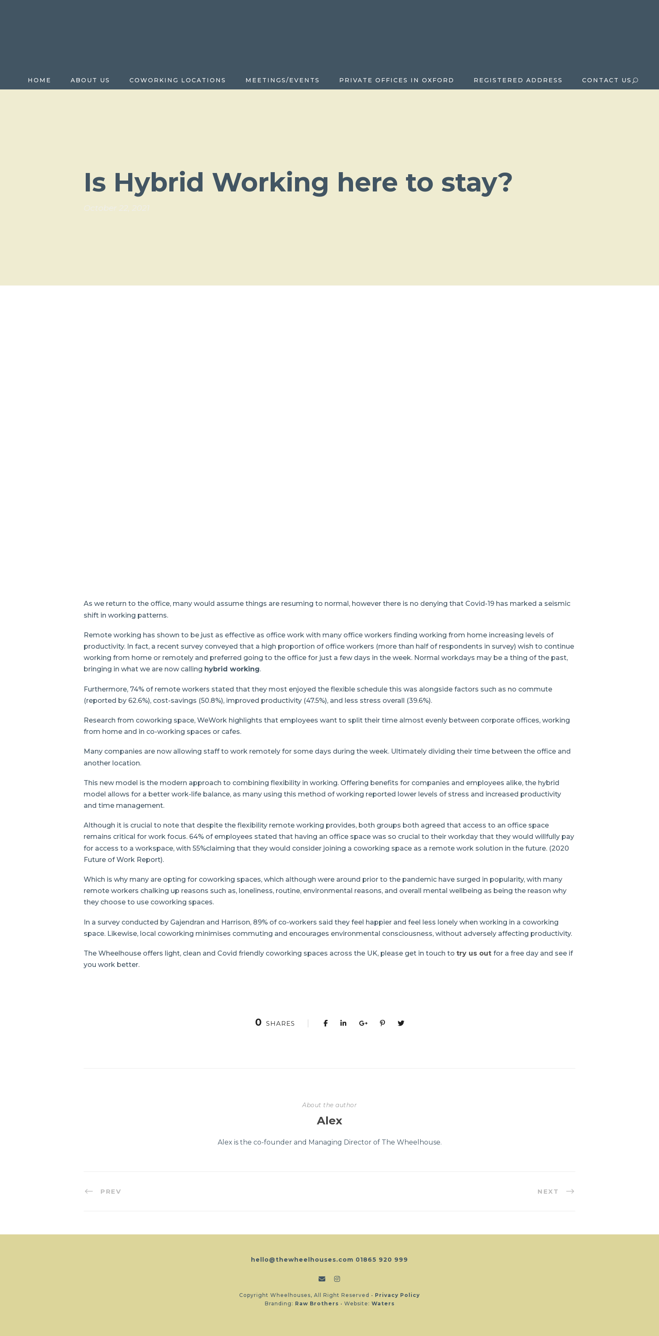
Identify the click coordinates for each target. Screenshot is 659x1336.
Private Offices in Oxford (396, 80)
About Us (90, 80)
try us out (473, 953)
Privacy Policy (397, 1295)
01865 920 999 (382, 1259)
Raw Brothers (317, 1303)
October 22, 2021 (117, 208)
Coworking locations (177, 80)
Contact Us (607, 80)
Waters (383, 1303)
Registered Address (518, 80)
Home (39, 80)
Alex (329, 1120)
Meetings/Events (282, 80)
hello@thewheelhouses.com (302, 1259)
